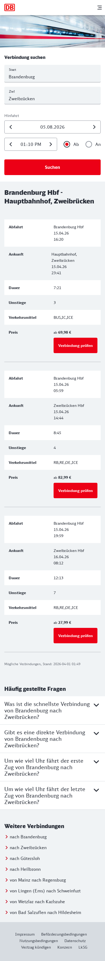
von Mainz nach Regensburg (38, 880)
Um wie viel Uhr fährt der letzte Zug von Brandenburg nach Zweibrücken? (52, 795)
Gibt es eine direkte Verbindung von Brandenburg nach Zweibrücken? (52, 738)
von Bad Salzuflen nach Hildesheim (45, 912)
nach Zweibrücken (28, 847)
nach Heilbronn (25, 869)
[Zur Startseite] (9, 7)
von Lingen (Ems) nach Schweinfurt (45, 890)
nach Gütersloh (25, 858)
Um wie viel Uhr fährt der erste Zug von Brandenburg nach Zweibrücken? (52, 767)
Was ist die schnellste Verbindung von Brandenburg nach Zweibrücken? (52, 710)
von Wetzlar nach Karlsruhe (37, 901)
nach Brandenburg (28, 836)
